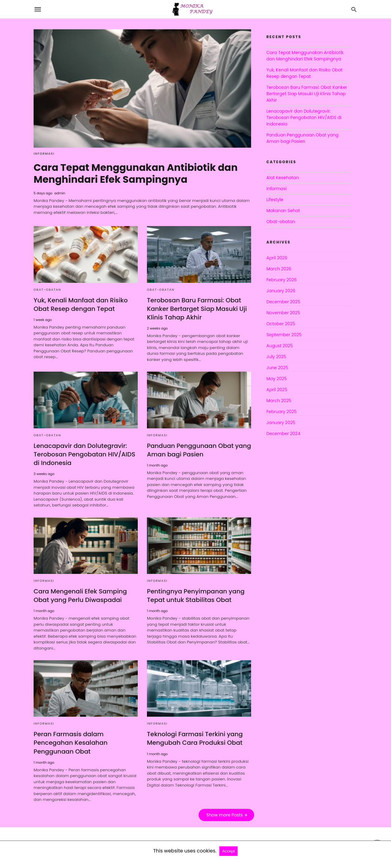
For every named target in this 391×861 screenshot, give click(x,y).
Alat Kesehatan (282, 178)
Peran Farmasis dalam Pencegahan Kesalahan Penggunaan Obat (70, 742)
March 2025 (278, 401)
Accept (228, 851)
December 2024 (283, 433)
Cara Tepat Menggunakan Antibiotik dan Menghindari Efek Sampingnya (136, 173)
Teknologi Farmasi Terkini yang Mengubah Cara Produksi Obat (194, 737)
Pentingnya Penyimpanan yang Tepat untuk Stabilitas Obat (195, 594)
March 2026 (278, 269)
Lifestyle (274, 199)
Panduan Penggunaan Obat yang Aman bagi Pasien (199, 449)
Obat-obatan (47, 289)
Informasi (44, 153)
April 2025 (276, 390)
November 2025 (283, 313)
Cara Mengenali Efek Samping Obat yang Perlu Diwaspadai (80, 594)
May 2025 (276, 379)
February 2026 (281, 280)
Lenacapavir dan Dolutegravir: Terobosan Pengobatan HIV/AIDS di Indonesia (84, 454)
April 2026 (276, 258)
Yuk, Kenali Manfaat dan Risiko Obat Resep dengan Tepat (80, 303)
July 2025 (276, 357)
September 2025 (283, 335)
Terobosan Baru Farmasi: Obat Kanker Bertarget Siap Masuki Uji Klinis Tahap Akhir (197, 308)
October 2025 (280, 324)
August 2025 (279, 346)
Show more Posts (224, 814)
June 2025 (277, 368)
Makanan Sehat (283, 210)
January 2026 (280, 291)
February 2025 (281, 412)
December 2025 (283, 302)
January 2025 (280, 423)
